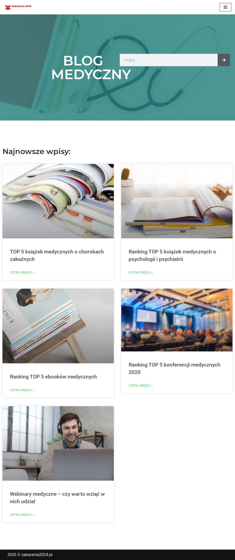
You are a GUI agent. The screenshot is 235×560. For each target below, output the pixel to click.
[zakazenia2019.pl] (18, 7)
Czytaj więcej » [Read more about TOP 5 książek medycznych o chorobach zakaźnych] (22, 272)
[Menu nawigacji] (225, 7)
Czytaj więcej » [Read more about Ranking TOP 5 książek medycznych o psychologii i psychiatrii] (141, 272)
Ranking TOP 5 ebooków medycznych (53, 377)
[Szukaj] (224, 60)
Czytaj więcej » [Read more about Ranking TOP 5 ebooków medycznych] (22, 390)
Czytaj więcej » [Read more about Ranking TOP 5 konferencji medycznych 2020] (141, 385)
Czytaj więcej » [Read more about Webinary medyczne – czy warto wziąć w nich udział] (22, 515)
